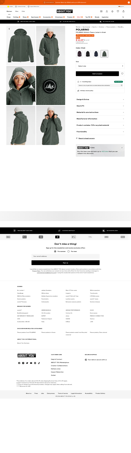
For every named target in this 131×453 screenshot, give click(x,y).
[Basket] (123, 11)
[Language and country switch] (121, 6)
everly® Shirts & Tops (72, 296)
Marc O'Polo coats (71, 290)
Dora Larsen (93, 313)
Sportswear (86, 27)
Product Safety (100, 393)
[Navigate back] (9, 29)
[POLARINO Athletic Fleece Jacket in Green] (50, 45)
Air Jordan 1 (20, 290)
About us (28, 393)
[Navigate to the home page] (65, 11)
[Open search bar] (122, 17)
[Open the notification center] (112, 11)
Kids (23, 11)
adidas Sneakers (46, 290)
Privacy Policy (36, 271)
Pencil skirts (45, 299)
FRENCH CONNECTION (97, 316)
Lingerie (68, 293)
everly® (19, 310)
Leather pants (70, 299)
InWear (68, 321)
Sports (94, 27)
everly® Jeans (94, 299)
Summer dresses (95, 302)
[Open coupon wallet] (101, 11)
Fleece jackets (111, 27)
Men (16, 11)
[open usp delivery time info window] (121, 85)
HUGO (92, 310)
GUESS (68, 319)
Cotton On (69, 313)
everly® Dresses (22, 302)
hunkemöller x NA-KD (23, 321)
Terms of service (63, 393)
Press (36, 393)
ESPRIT (43, 316)
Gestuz (92, 319)
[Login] (107, 11)
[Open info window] (129, 2)
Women (9, 11)
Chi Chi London (45, 313)
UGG (18, 319)
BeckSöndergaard (22, 313)
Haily (42, 321)
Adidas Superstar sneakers (49, 296)
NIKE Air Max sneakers (23, 296)
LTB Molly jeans (94, 296)
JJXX (91, 321)
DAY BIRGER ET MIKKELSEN (25, 316)
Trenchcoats (94, 293)
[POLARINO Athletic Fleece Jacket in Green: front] (20, 45)
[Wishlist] (118, 11)
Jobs (42, 393)
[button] (100, 66)
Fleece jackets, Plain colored (98, 332)
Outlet (10, 6)
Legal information (76, 393)
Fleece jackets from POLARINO (26, 332)
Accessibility (88, 393)
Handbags (20, 293)
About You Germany (23, 343)
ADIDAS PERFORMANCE (73, 310)
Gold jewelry (45, 302)
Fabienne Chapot (46, 319)
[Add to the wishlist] (122, 73)
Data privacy (51, 393)
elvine (67, 316)
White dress (45, 293)
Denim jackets (21, 299)
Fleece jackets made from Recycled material (76, 333)
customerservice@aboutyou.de (46, 272)
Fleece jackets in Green (48, 332)
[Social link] (19, 363)
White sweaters (95, 290)
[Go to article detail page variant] (79, 54)
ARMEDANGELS (46, 310)
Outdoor (101, 27)
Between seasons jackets (73, 302)
